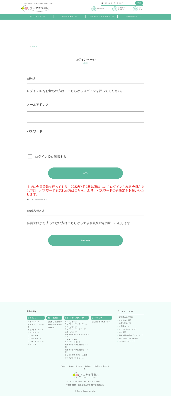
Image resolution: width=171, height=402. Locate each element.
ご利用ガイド (124, 332)
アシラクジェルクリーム (74, 364)
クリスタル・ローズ (35, 336)
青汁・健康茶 (69, 16)
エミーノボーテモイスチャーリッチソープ (75, 334)
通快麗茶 (51, 334)
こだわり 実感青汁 (55, 328)
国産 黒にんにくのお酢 (36, 332)
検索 (139, 3)
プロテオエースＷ (34, 345)
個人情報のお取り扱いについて (131, 342)
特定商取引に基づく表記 (128, 344)
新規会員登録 (85, 246)
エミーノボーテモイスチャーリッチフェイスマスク (77, 341)
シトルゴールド (34, 339)
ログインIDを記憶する (50, 156)
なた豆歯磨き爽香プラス (101, 328)
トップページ (31, 46)
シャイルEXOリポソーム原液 (76, 361)
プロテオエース (34, 342)
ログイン (85, 174)
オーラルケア (133, 16)
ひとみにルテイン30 (35, 348)
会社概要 (122, 338)
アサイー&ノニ (33, 328)
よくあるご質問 (125, 326)
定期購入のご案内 (126, 323)
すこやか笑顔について (127, 336)
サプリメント (37, 16)
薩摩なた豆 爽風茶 (55, 331)
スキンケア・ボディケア (101, 16)
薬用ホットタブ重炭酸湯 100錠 (76, 357)
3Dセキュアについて (127, 348)
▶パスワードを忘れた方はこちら (50, 203)
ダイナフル (32, 350)
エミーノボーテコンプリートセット (72, 347)
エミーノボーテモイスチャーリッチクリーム (76, 329)
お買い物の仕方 (125, 329)
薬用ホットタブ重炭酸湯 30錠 (76, 352)
